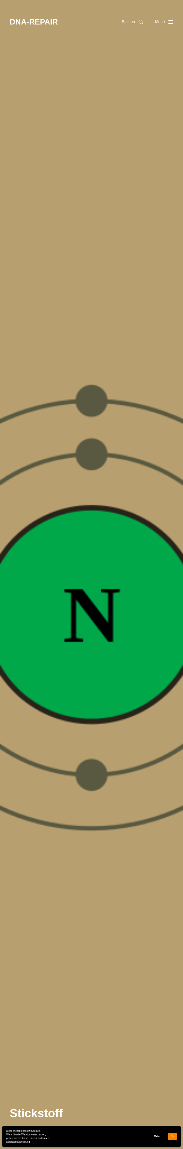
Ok (172, 1136)
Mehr (157, 1136)
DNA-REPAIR (34, 22)
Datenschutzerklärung (18, 1142)
